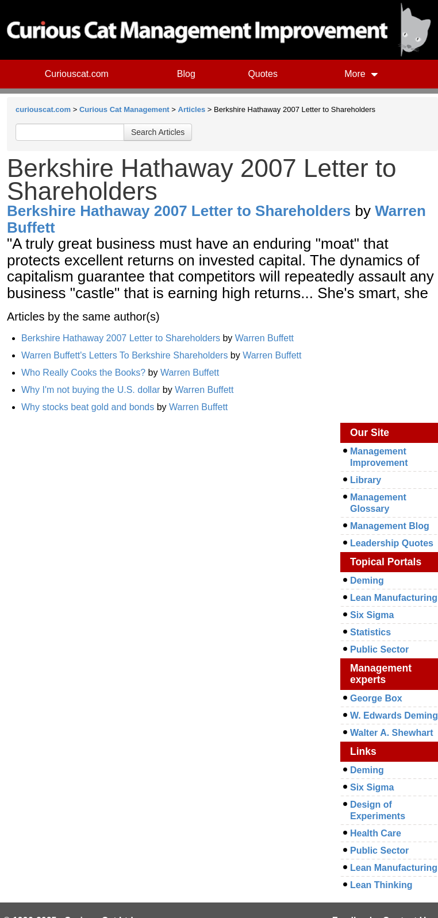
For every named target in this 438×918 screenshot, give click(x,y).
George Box (376, 698)
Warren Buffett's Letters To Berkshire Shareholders (124, 355)
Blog (186, 74)
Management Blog (389, 526)
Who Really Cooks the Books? (83, 372)
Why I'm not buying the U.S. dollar (90, 390)
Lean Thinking (381, 885)
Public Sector (379, 649)
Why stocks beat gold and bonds (87, 407)
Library (365, 480)
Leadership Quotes (391, 543)
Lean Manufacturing (393, 598)
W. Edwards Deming (394, 715)
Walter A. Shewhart (391, 733)
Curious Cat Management (124, 109)
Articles (192, 109)
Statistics (370, 632)
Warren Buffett (264, 338)
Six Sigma (372, 615)
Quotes (263, 74)
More (361, 74)
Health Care (375, 833)
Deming (367, 580)
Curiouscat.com (77, 74)
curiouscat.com (43, 109)
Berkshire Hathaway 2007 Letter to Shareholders (179, 210)
